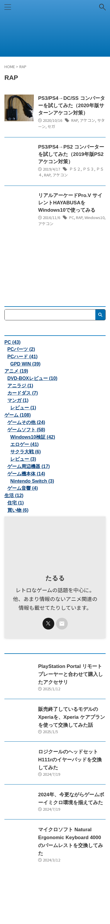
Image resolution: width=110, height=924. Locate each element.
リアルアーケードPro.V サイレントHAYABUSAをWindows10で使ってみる (70, 203)
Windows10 (94, 217)
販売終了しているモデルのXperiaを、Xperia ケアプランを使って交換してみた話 (71, 717)
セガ (51, 126)
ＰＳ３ (88, 169)
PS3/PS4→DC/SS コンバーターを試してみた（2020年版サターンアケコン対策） (71, 105)
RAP (74, 120)
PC (71, 217)
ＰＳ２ (75, 169)
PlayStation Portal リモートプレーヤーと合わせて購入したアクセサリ (70, 674)
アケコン (87, 120)
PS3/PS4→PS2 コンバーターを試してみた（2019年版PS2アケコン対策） (71, 154)
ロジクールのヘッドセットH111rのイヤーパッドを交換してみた (70, 759)
